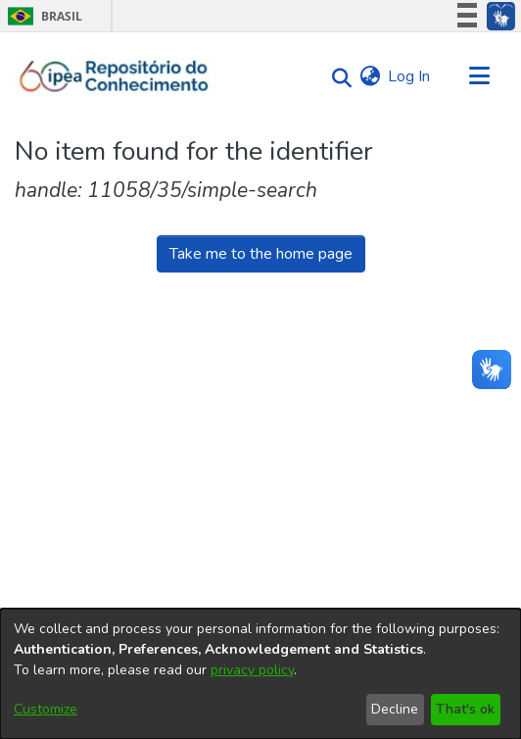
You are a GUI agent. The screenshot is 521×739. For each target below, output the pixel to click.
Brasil (41, 16)
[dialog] (260, 674)
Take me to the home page (261, 254)
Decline (394, 709)
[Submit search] (336, 77)
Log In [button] (410, 76)
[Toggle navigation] (478, 76)
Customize (45, 709)
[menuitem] (369, 76)
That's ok (465, 709)
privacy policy (252, 670)
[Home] (114, 76)
